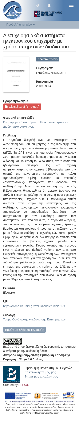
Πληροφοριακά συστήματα (20, 122)
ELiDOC (23, 385)
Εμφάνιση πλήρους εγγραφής (24, 329)
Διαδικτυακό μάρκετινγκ (18, 126)
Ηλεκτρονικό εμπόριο (54, 122)
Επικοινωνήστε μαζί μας (40, 372)
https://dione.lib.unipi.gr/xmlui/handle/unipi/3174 (34, 306)
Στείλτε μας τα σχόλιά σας (41, 376)
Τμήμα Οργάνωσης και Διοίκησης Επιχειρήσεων (34, 319)
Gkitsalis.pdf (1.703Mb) (22, 106)
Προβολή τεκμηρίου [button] (20, 24)
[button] (38, 5)
